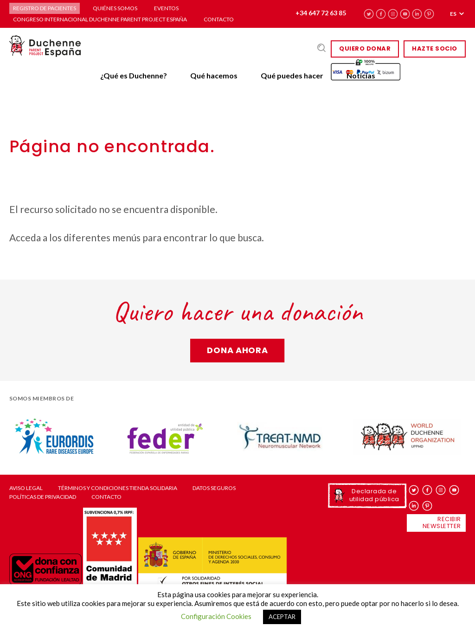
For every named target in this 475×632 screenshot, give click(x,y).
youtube (405, 14)
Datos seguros (214, 488)
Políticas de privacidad (42, 497)
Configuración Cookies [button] (216, 616)
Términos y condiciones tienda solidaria (117, 488)
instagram (393, 14)
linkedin (417, 14)
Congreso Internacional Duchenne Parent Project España (100, 19)
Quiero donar (365, 48)
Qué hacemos (214, 75)
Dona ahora (237, 350)
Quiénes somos (115, 8)
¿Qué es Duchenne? (133, 75)
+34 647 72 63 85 (320, 13)
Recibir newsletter (442, 522)
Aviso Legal (26, 488)
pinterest (429, 14)
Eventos (166, 8)
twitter (369, 14)
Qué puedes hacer (292, 75)
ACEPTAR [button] (282, 616)
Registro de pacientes (44, 8)
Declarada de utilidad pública (374, 495)
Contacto (219, 19)
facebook (381, 14)
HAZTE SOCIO (434, 48)
